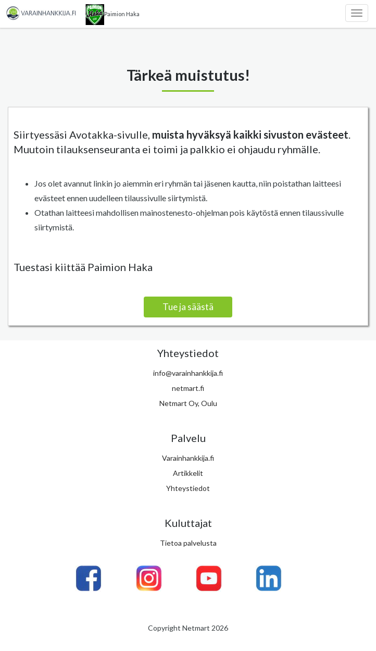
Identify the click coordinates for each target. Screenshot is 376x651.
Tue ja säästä (188, 306)
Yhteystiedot (188, 488)
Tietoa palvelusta (188, 542)
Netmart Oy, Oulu (188, 403)
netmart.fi (188, 388)
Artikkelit (188, 473)
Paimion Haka (112, 14)
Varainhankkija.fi (188, 457)
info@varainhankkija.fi (188, 373)
